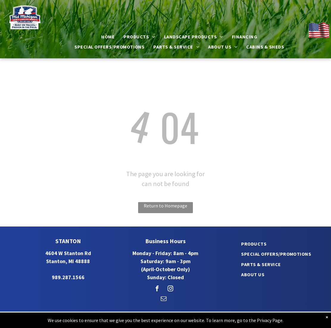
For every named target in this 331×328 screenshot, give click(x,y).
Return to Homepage (165, 206)
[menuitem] (108, 37)
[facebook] (157, 289)
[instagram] (170, 289)
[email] (163, 299)
